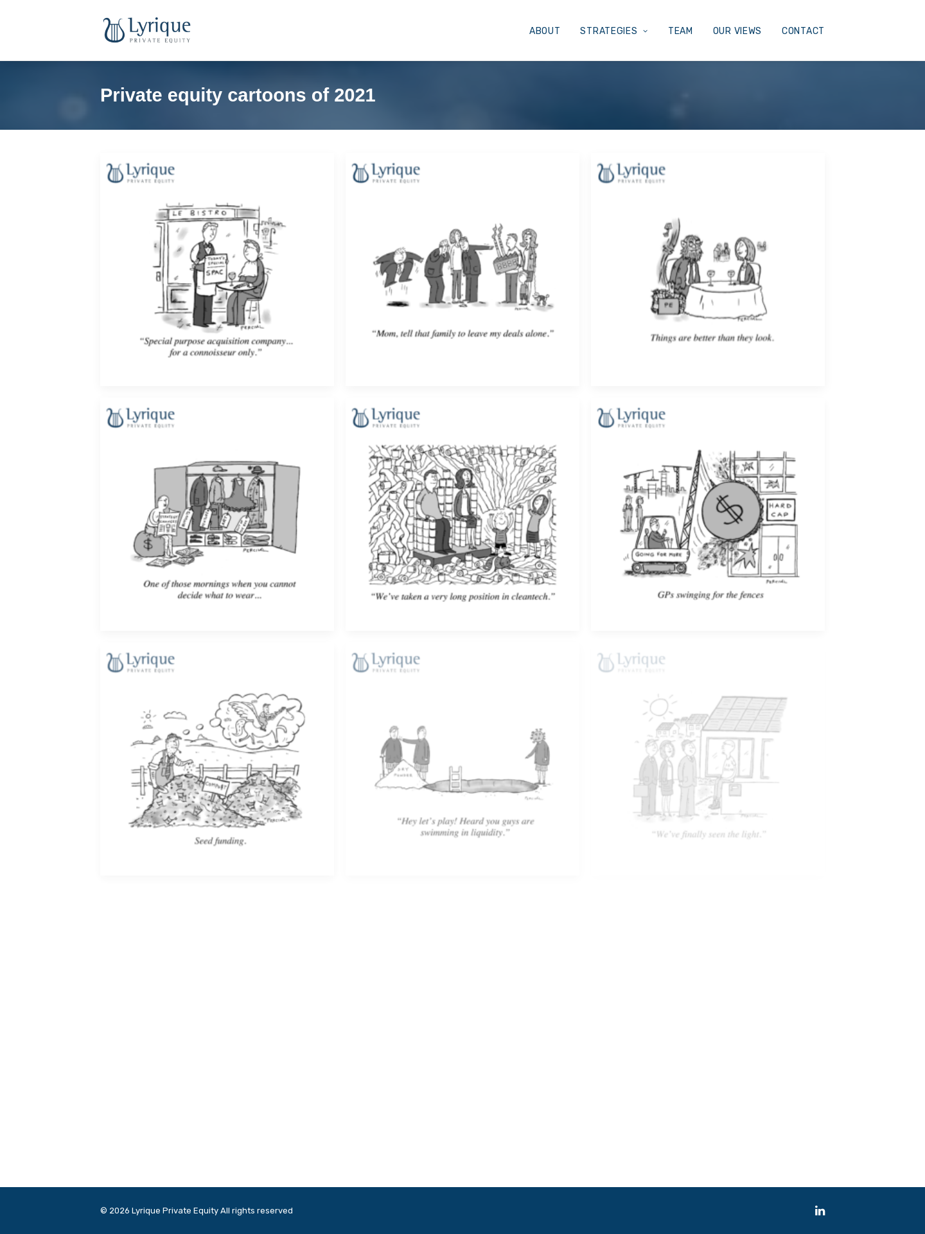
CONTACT (803, 31)
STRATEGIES (614, 31)
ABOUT (545, 31)
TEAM (680, 31)
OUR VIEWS (737, 31)
